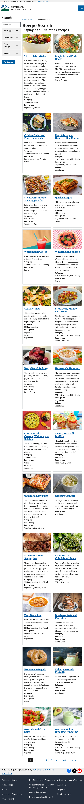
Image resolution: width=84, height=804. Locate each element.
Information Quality (37, 792)
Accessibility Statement (11, 794)
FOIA (3, 789)
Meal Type (8, 30)
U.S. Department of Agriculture (21, 9)
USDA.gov (60, 785)
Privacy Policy (7, 799)
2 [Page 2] (35, 760)
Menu (81, 8)
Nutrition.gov (17, 6)
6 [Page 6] (56, 760)
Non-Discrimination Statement (41, 780)
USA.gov (60, 789)
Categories (8, 37)
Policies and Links (9, 780)
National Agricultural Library (40, 797)
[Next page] (65, 760)
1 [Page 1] (30, 760)
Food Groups (7, 45)
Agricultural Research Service (68, 780)
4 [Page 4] (46, 760)
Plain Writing (7, 785)
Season (7, 53)
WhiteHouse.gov (63, 794)
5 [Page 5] (51, 760)
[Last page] (73, 760)
